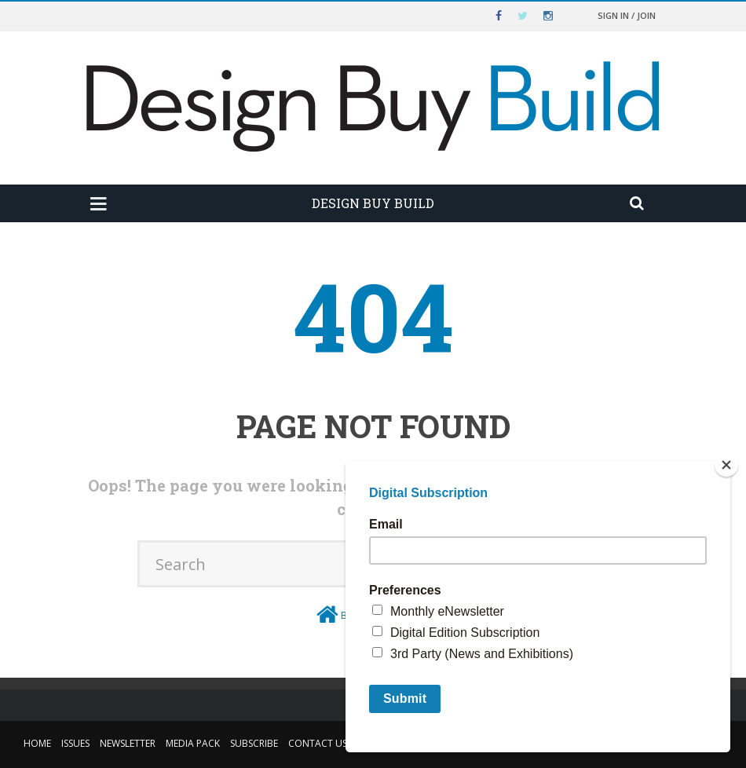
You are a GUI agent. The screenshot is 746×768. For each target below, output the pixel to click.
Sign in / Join (627, 15)
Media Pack (193, 743)
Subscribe (254, 743)
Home (37, 743)
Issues (75, 743)
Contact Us (317, 743)
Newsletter (127, 743)
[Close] (726, 465)
